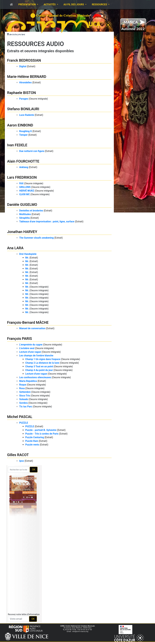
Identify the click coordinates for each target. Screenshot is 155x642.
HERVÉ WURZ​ (26, 190)
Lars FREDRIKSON (22, 177)
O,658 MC (24, 194)
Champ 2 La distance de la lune (42, 362)
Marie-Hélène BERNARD (26, 77)
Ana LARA (15, 248)
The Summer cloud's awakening (36, 237)
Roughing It (25, 131)
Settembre (25, 392)
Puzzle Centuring (34, 437)
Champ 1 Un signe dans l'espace (42, 359)
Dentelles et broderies (31, 210)
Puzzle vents (32, 444)
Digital (22, 66)
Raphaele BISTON (21, 93)
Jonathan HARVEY (22, 232)
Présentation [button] (27, 4)
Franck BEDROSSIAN (24, 60)
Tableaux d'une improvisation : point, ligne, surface (46, 221)
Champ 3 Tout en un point (39, 366)
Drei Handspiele (27, 254)
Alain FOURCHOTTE (23, 161)
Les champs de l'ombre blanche (36, 355)
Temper (23, 134)
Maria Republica (28, 381)
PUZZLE (23, 422)
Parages (23, 98)
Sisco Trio (24, 395)
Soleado (23, 399)
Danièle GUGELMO (22, 204)
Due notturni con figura (31, 151)
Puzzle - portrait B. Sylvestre (40, 430)
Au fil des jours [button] (74, 4)
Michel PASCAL (19, 417)
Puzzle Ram (31, 441)
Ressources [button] (100, 4)
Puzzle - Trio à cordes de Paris (41, 433)
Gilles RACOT (18, 455)
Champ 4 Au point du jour (39, 370)
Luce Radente (26, 115)
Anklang (23, 167)
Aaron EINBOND (20, 125)
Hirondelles (25, 82)
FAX (21, 183)
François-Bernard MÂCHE (28, 322)
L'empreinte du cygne (30, 344)
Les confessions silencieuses (35, 377)
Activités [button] (50, 4)
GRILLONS (25, 187)
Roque (22, 384)
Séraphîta (24, 217)
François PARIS (19, 338)
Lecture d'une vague (30, 351)
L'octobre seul (26, 348)
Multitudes (25, 214)
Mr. (27, 257)
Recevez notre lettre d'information (24, 614)
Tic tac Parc (25, 406)
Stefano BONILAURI (23, 109)
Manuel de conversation (32, 328)
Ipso (21, 460)
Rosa (22, 388)
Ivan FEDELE (17, 145)
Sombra (23, 402)
